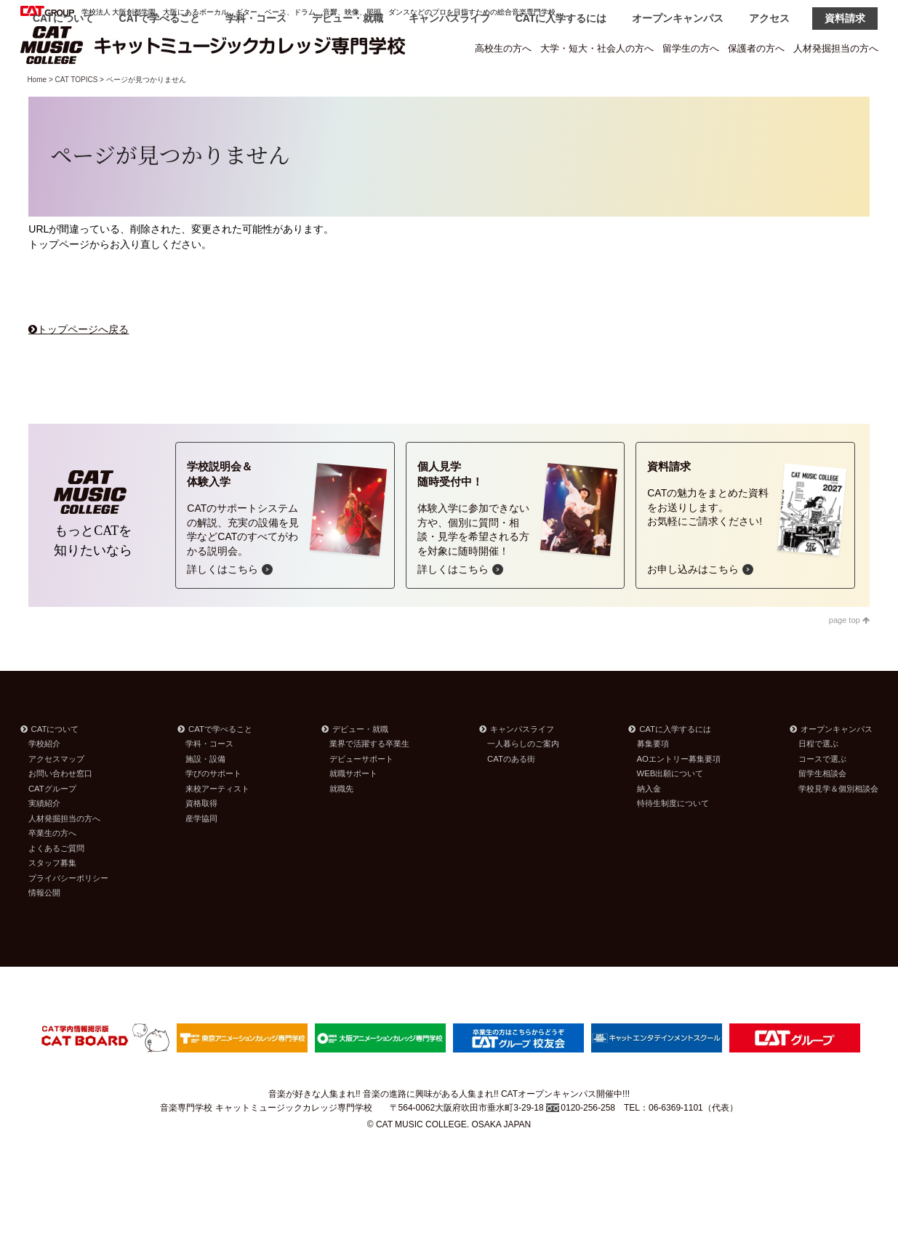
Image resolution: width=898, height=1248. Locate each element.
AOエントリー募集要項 (679, 796)
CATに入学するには (561, 88)
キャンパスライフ (449, 88)
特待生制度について (673, 840)
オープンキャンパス (677, 88)
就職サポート (353, 810)
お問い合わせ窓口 (60, 810)
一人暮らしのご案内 (523, 780)
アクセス (769, 88)
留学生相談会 (822, 810)
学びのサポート (213, 810)
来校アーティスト (217, 825)
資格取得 (201, 840)
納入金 (649, 825)
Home (37, 117)
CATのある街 (511, 796)
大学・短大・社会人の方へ (597, 48)
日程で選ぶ (818, 780)
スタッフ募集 (52, 899)
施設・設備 (205, 796)
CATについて (63, 88)
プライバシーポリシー (68, 915)
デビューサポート (361, 796)
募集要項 (653, 780)
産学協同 (201, 855)
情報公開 (44, 929)
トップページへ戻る (83, 366)
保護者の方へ (756, 48)
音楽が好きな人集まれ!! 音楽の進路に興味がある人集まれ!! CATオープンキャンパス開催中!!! (449, 1131)
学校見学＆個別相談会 (838, 825)
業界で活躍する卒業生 (369, 780)
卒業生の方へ (52, 870)
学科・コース (255, 88)
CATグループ (52, 825)
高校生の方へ (503, 48)
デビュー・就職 (347, 88)
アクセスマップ (56, 796)
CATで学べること (160, 88)
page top (849, 657)
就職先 (341, 825)
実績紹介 (44, 840)
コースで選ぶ (822, 796)
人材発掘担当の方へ (835, 48)
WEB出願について (670, 810)
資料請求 (845, 88)
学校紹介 (44, 780)
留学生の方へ (690, 48)
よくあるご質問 (56, 885)
